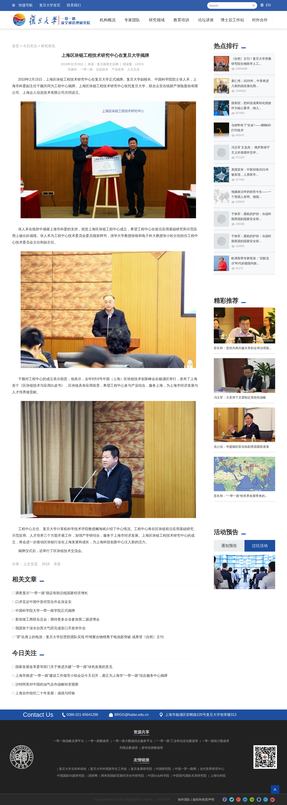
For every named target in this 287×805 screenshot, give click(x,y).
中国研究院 (163, 769)
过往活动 (260, 545)
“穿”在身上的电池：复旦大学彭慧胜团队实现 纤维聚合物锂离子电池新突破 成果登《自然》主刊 (89, 637)
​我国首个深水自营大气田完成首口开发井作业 (50, 628)
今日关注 (30, 46)
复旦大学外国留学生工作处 (108, 769)
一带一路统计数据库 (215, 741)
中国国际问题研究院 (71, 775)
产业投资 (118, 69)
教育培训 (181, 20)
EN (268, 5)
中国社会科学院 (158, 775)
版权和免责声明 (203, 799)
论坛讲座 (206, 20)
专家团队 (132, 20)
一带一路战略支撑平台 (68, 741)
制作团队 (184, 799)
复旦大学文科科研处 (73, 769)
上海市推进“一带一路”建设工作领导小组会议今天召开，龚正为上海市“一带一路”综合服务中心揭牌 (91, 675)
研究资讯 (48, 46)
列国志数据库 (128, 747)
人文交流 (133, 69)
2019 (46, 564)
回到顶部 (275, 789)
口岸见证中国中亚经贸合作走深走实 (43, 602)
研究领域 (157, 20)
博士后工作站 (232, 20)
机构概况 (108, 20)
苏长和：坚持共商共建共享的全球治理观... (243, 348)
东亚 (57, 564)
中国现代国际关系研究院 (190, 775)
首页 (15, 46)
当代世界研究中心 (212, 769)
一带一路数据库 (98, 741)
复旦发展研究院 (141, 769)
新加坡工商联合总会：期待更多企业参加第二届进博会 (57, 619)
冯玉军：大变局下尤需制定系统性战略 (240, 397)
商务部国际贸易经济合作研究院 (122, 775)
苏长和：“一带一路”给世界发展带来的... (240, 496)
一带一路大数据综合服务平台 (133, 741)
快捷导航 (26, 5)
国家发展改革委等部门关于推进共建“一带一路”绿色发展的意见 (63, 667)
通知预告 (229, 545)
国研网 (93, 775)
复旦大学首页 (49, 5)
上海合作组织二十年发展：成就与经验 (45, 693)
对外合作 (260, 20)
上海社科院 (218, 775)
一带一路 (86, 69)
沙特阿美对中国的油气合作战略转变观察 (46, 684)
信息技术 (102, 69)
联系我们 (74, 5)
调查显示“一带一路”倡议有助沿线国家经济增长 (51, 593)
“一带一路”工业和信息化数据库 (177, 741)
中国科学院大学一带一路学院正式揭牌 (45, 610)
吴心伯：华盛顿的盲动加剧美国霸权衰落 (241, 446)
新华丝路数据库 (152, 747)
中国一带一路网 (185, 769)
